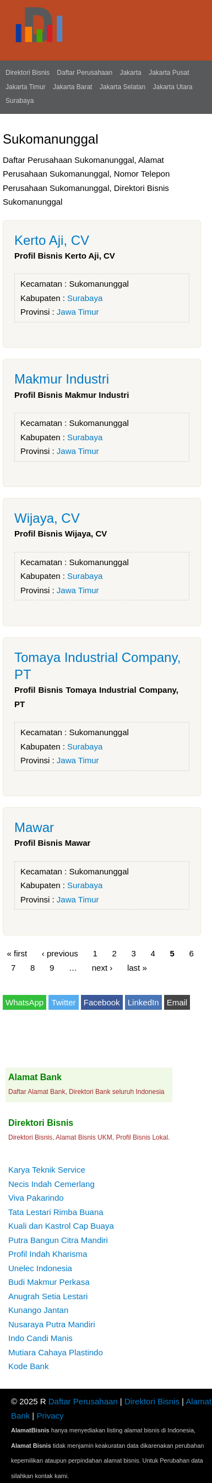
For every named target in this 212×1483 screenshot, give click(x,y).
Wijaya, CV (47, 518)
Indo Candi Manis (40, 1338)
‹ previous (60, 953)
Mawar (34, 827)
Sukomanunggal (98, 283)
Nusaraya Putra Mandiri (51, 1324)
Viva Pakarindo (36, 1197)
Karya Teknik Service (46, 1169)
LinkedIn (143, 1002)
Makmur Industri (61, 378)
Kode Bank (28, 1366)
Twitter (63, 1002)
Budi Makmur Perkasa (49, 1282)
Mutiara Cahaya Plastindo (55, 1352)
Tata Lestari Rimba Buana (56, 1212)
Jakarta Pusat (169, 72)
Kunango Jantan (38, 1310)
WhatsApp (25, 1002)
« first (17, 953)
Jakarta (130, 72)
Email (177, 1002)
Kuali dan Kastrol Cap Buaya (61, 1225)
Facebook (102, 1002)
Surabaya (20, 101)
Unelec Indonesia (40, 1268)
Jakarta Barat (72, 87)
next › (102, 967)
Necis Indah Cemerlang (51, 1184)
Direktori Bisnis (28, 72)
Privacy (49, 1415)
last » (137, 967)
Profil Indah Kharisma (47, 1253)
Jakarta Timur (26, 87)
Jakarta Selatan (122, 87)
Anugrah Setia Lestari (48, 1296)
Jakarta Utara (172, 87)
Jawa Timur (78, 311)
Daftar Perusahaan (84, 72)
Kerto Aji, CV (51, 240)
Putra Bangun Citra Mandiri (58, 1240)
